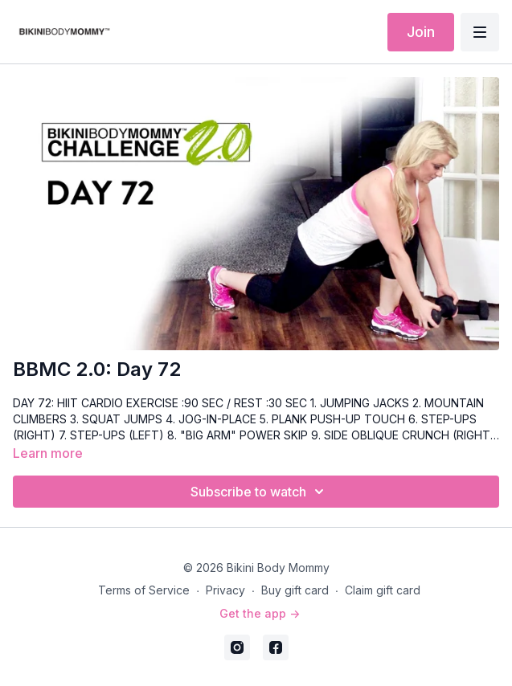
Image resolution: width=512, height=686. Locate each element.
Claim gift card (382, 590)
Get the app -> (259, 613)
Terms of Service (144, 590)
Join (421, 31)
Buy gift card (295, 590)
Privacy (225, 590)
